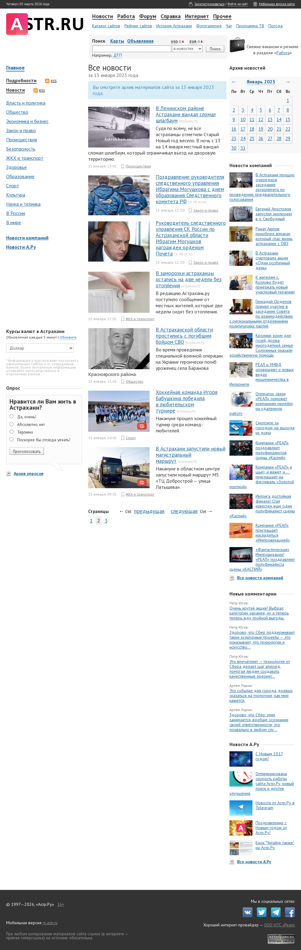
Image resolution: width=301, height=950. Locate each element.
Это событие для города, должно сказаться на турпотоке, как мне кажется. (261, 695)
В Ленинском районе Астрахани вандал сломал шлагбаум (186, 114)
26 (260, 138)
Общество (17, 112)
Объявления (140, 41)
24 (242, 138)
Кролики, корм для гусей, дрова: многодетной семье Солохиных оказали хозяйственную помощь (261, 345)
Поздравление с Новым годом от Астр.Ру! (271, 827)
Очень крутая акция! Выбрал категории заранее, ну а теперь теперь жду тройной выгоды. (259, 613)
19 (260, 129)
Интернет (197, 16)
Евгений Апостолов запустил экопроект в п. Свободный (274, 213)
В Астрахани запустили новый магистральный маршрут (190, 454)
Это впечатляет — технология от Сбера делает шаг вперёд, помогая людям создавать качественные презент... (259, 669)
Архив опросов (28, 473)
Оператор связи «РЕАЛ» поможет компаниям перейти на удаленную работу (261, 403)
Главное (15, 68)
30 (233, 148)
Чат (229, 26)
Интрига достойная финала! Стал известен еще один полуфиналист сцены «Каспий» (262, 506)
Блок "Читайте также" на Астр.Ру (275, 845)
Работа (126, 16)
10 (242, 119)
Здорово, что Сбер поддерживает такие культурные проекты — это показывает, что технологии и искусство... (262, 640)
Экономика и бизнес (27, 121)
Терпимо (25, 432)
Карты (117, 41)
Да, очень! (26, 416)
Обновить (68, 337)
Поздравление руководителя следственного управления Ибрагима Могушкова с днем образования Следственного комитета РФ (190, 189)
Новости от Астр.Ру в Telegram (275, 805)
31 (242, 148)
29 (287, 138)
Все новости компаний (260, 577)
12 (260, 119)
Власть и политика (25, 103)
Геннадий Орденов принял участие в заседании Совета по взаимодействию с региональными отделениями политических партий (261, 314)
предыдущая (149, 511)
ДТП (117, 55)
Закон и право (21, 130)
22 (287, 129)
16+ (60, 904)
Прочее (222, 16)
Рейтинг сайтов (138, 26)
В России (15, 213)
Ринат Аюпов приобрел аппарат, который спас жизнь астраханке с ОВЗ (274, 236)
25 (251, 138)
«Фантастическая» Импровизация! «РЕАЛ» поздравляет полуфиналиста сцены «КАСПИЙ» (262, 559)
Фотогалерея (208, 26)
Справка (171, 16)
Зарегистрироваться (209, 4)
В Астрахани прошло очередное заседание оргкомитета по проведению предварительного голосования (262, 187)
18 (251, 129)
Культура (15, 195)
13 (270, 119)
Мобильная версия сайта (277, 4)
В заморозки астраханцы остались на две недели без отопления (188, 279)
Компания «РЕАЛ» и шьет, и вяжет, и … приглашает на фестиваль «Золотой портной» (261, 476)
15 (287, 119)
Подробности (21, 80)
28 (278, 138)
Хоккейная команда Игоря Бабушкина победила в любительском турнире (186, 401)
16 (233, 129)
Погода (275, 26)
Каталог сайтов (106, 26)
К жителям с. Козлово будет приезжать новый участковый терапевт (275, 284)
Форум (147, 16)
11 (251, 119)
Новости (102, 16)
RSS (51, 81)
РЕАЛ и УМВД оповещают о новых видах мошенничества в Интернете (261, 374)
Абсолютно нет (31, 424)
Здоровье (16, 167)
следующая (184, 511)
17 (242, 129)
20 (270, 129)
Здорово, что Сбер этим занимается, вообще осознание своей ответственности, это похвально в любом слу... (258, 722)
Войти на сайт (238, 4)
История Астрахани (174, 26)
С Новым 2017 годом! (269, 756)
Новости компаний (27, 238)
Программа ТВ (250, 26)
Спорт (12, 185)
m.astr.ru (50, 922)
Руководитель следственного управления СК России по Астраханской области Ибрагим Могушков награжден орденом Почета (191, 238)
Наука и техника (23, 204)
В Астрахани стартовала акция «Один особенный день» (273, 260)
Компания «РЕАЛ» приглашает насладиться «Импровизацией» (273, 533)
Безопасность (20, 149)
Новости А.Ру (21, 247)
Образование (20, 176)
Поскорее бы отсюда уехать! (43, 439)
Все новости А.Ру (254, 861)
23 (233, 138)
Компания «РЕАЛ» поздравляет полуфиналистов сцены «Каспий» (272, 450)
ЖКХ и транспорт (24, 158)
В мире (13, 222)
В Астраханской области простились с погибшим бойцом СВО (184, 335)
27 (270, 138)
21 (278, 129)
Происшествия (21, 139)
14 (278, 119)
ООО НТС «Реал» (279, 925)
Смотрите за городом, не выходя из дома (275, 427)
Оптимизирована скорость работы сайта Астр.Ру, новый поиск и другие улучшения (261, 783)
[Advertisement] (43, 289)
